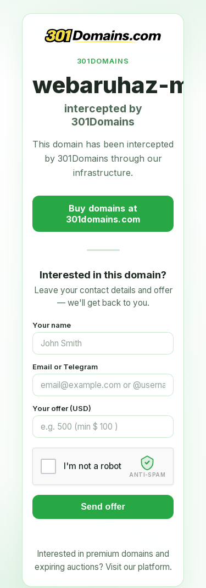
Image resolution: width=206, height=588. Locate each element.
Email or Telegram (65, 366)
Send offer (103, 506)
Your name (51, 325)
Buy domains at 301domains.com (103, 214)
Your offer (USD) (61, 408)
